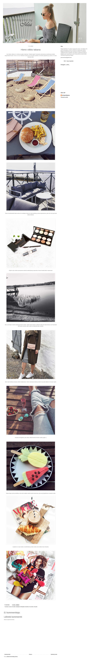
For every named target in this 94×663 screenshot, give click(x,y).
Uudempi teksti (7, 654)
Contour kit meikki (12, 606)
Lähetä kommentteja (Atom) (12, 656)
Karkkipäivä (18, 606)
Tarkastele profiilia (64, 97)
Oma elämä (31, 606)
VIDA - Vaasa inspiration (68, 61)
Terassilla (35, 606)
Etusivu (30, 654)
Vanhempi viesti (54, 654)
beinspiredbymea (66, 95)
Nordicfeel (27, 606)
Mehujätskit (22, 606)
